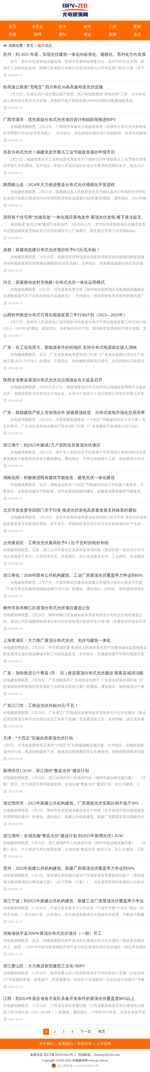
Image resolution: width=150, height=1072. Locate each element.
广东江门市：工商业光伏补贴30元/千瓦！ (41, 705)
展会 (87, 34)
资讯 (12, 27)
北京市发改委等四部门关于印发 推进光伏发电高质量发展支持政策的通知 (70, 510)
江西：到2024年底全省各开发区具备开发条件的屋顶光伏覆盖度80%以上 (69, 998)
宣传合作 (84, 1044)
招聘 (37, 34)
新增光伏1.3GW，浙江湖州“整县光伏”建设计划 (46, 770)
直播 (112, 34)
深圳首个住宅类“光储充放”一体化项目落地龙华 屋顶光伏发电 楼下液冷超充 (72, 217)
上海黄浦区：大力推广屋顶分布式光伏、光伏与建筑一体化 (57, 640)
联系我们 (65, 1044)
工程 (112, 27)
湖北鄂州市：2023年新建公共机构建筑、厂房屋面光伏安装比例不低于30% (71, 803)
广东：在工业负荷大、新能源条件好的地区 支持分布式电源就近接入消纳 (70, 347)
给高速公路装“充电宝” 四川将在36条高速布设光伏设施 (53, 87)
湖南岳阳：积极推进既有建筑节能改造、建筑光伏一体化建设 (59, 477)
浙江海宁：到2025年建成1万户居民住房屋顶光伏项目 (51, 445)
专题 (12, 34)
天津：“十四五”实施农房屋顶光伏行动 (38, 738)
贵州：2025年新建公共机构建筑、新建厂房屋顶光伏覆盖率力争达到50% (69, 868)
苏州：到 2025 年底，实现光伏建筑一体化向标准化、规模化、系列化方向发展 (74, 54)
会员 (137, 34)
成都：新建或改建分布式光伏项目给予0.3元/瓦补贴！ (51, 250)
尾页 (101, 1032)
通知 (62, 34)
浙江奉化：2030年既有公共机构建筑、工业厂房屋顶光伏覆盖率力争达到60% (73, 575)
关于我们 (46, 1044)
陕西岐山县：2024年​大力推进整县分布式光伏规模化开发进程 (59, 184)
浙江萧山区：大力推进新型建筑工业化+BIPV (44, 966)
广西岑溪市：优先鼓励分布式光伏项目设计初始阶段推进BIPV (59, 119)
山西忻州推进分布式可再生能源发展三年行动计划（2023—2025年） (65, 315)
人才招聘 (103, 1044)
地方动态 (45, 46)
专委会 (37, 27)
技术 (62, 27)
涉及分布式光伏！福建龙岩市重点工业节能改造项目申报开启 (59, 152)
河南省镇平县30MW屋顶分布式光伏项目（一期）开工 (52, 933)
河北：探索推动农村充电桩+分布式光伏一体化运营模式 (54, 282)
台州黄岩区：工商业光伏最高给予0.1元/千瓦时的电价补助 (56, 543)
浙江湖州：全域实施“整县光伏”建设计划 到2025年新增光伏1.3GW (63, 836)
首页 (30, 46)
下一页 (85, 1032)
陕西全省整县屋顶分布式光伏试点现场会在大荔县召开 (52, 380)
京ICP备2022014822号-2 (60, 1054)
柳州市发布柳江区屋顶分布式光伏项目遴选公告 (46, 608)
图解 (137, 27)
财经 (87, 27)
